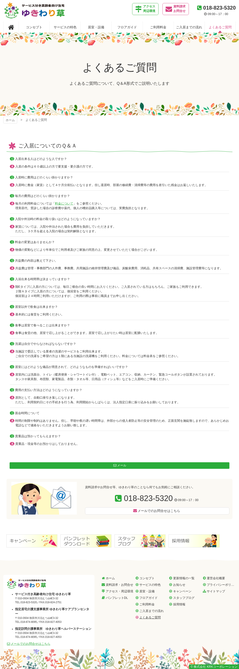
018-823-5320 (148, 498)
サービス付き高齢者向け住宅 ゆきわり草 (26, 583)
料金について (64, 203)
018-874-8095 (28, 621)
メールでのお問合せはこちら (159, 511)
